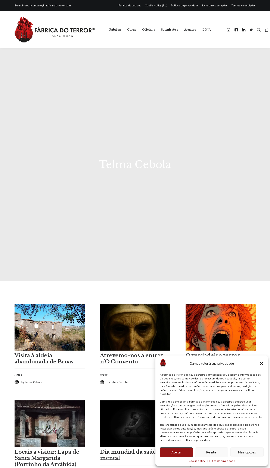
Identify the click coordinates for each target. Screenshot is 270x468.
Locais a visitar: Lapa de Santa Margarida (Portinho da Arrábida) (47, 404)
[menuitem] (130, 5)
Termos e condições (244, 5)
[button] (261, 363)
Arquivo (190, 29)
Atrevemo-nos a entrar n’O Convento (131, 305)
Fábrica (115, 29)
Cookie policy (197, 461)
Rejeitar (211, 452)
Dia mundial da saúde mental (130, 401)
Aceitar (176, 452)
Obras (131, 29)
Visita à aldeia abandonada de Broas (44, 305)
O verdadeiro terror (213, 302)
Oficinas (148, 29)
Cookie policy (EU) (156, 5)
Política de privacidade (221, 461)
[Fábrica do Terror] (55, 30)
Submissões (169, 29)
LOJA (206, 29)
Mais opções (247, 452)
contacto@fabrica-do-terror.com (51, 5)
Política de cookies (129, 5)
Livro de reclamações (215, 5)
